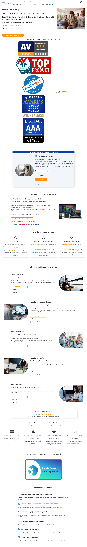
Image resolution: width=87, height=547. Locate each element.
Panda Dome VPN (37, 145)
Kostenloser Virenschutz (57, 527)
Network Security (75, 523)
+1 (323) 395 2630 (46, 315)
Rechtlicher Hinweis (39, 544)
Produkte (15, 4)
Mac (13, 28)
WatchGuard (74, 519)
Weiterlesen (6, 494)
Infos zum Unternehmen (35, 519)
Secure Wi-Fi (74, 527)
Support (46, 4)
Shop (51, 4)
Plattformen (30, 4)
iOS (20, 28)
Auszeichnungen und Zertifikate (37, 523)
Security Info (41, 4)
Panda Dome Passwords (40, 150)
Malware (43, 110)
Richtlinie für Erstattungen (61, 544)
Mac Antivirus (26, 1)
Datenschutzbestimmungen (26, 544)
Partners (37, 1)
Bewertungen (33, 521)
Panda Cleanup (68, 145)
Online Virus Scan (55, 523)
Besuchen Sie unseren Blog (42, 457)
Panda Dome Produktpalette (57, 519)
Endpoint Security (75, 521)
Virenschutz (37, 106)
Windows (9, 28)
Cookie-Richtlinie (49, 544)
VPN (53, 68)
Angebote (53, 531)
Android (15, 28)
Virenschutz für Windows (18, 1)
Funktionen (22, 4)
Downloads (32, 1)
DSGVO (61, 407)
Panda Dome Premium (41, 64)
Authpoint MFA (74, 525)
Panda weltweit (33, 525)
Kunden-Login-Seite (55, 521)
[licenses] (42, 71)
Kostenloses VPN (55, 529)
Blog (35, 4)
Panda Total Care (67, 150)
